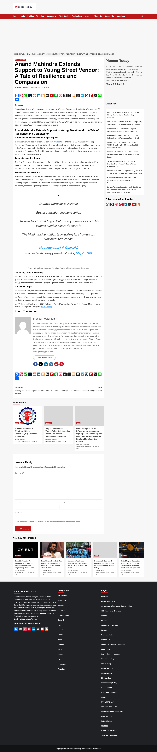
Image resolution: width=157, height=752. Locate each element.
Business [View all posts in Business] (18, 555)
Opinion (61, 644)
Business (51, 16)
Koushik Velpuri (20, 439)
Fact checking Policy (109, 683)
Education (61, 610)
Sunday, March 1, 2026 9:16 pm (55, 441)
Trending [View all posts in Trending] (22, 59)
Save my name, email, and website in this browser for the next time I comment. (48, 522)
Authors (104, 620)
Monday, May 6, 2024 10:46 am (40, 87)
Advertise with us (108, 601)
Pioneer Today (117, 61)
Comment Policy (107, 635)
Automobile (62, 595)
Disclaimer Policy (107, 659)
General (61, 620)
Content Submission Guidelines (113, 644)
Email (62, 503)
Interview (61, 630)
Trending (40, 16)
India (23, 16)
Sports (60, 654)
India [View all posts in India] (16, 59)
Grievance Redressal (109, 692)
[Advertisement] (78, 35)
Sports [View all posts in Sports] (70, 555)
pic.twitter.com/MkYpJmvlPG (58, 247)
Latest (60, 635)
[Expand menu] (55, 16)
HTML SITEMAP (107, 702)
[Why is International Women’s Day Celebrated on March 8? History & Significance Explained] (58, 416)
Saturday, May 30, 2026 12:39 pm (25, 572)
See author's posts (44, 357)
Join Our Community (109, 707)
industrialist (55, 142)
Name (18, 503)
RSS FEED (104, 726)
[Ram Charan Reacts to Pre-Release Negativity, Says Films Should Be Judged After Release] (52, 550)
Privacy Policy (106, 716)
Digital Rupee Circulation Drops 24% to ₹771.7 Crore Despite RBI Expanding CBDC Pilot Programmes (123, 144)
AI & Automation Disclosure (111, 611)
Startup (60, 659)
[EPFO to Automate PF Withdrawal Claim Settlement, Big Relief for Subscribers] (27, 416)
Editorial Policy (107, 668)
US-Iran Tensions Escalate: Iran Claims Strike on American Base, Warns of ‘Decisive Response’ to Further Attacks (124, 189)
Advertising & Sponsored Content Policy (116, 606)
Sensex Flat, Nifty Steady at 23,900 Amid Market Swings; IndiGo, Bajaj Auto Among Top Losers (124, 154)
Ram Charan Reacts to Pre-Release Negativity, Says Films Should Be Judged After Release (124, 123)
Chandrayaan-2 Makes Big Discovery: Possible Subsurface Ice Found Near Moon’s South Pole (124, 172)
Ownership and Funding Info (112, 711)
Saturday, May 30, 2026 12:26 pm (52, 572)
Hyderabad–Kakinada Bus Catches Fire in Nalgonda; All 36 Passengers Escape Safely (123, 136)
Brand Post (62, 600)
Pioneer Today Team (22, 87)
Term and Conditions (109, 735)
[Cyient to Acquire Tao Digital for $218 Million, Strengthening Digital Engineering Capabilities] (25, 550)
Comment (19, 473)
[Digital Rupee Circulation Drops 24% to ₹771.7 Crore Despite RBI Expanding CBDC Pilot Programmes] (131, 550)
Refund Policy (106, 721)
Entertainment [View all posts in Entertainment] (46, 555)
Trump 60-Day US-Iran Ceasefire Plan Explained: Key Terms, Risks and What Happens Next (121, 163)
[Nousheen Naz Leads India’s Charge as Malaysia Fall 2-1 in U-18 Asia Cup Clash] (78, 550)
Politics (30, 16)
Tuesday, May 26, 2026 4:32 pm (25, 441)
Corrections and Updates (110, 654)
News (60, 640)
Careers (104, 630)
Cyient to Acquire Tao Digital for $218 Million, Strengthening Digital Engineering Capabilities (124, 114)
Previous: (36, 391)
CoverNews (85, 748)
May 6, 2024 (84, 253)
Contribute (120, 16)
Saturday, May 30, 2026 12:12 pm (78, 572)
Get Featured (106, 687)
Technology (77, 16)
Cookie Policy (106, 649)
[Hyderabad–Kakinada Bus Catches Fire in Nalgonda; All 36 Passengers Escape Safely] (105, 550)
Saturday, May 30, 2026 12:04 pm (105, 572)
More (88, 16)
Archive (104, 616)
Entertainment (63, 615)
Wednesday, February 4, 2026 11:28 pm (88, 446)
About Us (98, 16)
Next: (80, 389)
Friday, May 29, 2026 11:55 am (130, 572)
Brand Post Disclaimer (109, 625)
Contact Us (109, 16)
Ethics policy (106, 678)
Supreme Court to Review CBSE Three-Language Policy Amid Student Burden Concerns (122, 180)
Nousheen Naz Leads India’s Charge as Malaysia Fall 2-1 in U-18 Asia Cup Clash (122, 130)
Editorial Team (106, 673)
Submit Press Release (109, 731)
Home (15, 16)
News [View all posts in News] (17, 423)
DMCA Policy (106, 664)
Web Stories (64, 16)
